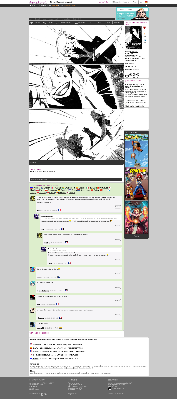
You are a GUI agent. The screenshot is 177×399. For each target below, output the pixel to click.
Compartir (50, 23)
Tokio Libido (86, 366)
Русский (35, 188)
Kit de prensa (33, 386)
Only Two (45, 368)
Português (102, 188)
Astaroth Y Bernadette (56, 368)
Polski (40, 190)
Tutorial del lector (73, 383)
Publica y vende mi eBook (116, 385)
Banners (31, 388)
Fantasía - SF (54, 373)
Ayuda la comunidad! (75, 385)
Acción (57, 19)
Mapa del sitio (72, 394)
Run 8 (76, 368)
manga (51, 19)
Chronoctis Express (50, 366)
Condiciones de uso (74, 390)
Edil (65, 368)
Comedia (63, 373)
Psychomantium (77, 366)
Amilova (32, 366)
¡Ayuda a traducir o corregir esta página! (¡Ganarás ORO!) (136, 101)
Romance (83, 373)
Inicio (31, 19)
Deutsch (63, 190)
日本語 (33, 355)
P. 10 (79, 19)
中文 (103, 190)
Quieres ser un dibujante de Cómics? (120, 383)
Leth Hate (70, 368)
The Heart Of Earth (107, 366)
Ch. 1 (74, 19)
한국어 (70, 193)
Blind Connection (119, 366)
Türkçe (41, 193)
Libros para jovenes (73, 373)
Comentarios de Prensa (36, 385)
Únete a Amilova (104, 2)
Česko (50, 193)
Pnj (93, 368)
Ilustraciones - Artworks (42, 373)
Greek (72, 190)
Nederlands (83, 190)
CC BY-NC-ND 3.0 (116, 388)
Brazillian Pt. (68, 188)
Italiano (91, 188)
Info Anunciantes (34, 390)
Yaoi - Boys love (105, 373)
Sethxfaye (129, 366)
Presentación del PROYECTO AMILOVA (41, 383)
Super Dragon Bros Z (64, 366)
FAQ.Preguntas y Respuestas (77, 386)
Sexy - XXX (90, 373)
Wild (89, 368)
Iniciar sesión (116, 2)
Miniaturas (81, 23)
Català (95, 190)
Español (81, 188)
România (60, 193)
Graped (135, 366)
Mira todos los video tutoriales (134, 106)
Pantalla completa (65, 23)
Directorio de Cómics (40, 19)
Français (56, 188)
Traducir (117, 207)
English (45, 188)
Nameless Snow (66, 19)
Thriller (97, 373)
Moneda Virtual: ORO (75, 388)
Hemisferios (39, 366)
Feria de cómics (113, 386)
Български (51, 190)
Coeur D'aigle (83, 368)
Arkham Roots (95, 366)
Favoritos (37, 23)
